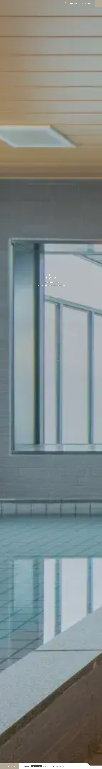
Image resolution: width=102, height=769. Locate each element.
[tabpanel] (51, 383)
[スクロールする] (51, 755)
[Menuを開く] (98, 3)
